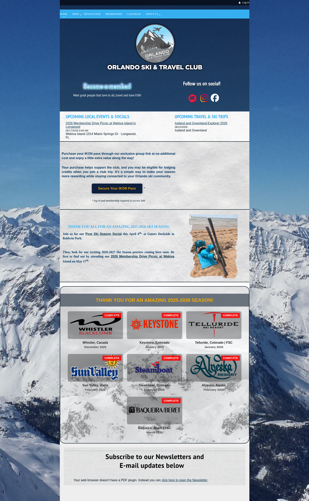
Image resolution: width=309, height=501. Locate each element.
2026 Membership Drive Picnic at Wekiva (142, 256)
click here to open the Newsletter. (185, 480)
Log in (245, 2)
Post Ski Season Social (103, 234)
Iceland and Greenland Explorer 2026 (201, 123)
